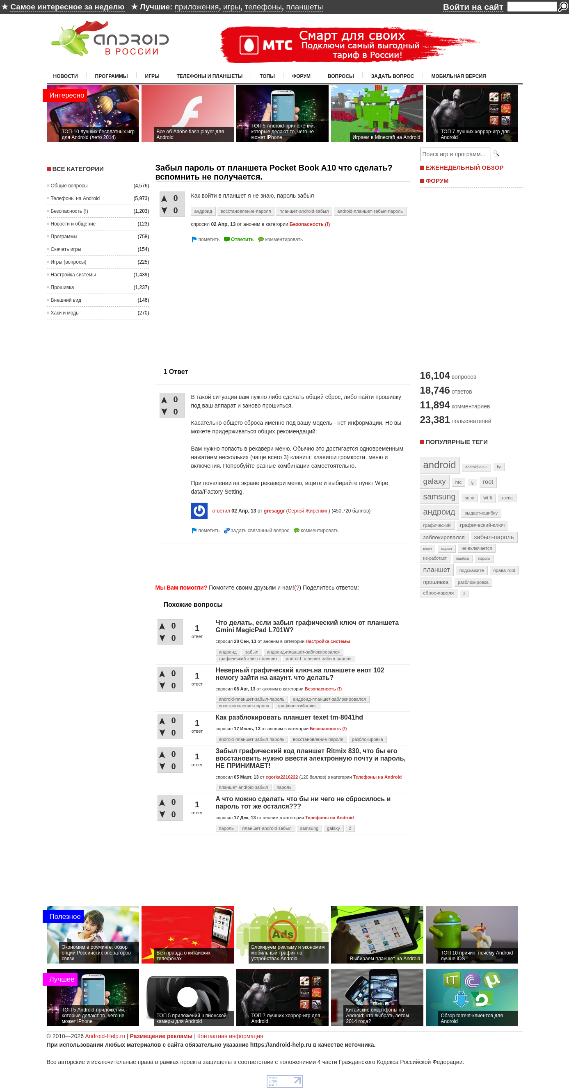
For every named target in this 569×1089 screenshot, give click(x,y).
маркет (446, 549)
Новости (65, 76)
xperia (506, 498)
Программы (111, 76)
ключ (427, 549)
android (439, 464)
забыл (251, 651)
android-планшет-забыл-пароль (370, 211)
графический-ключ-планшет (248, 658)
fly (499, 467)
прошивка (436, 582)
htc (458, 482)
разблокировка (367, 739)
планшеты (304, 6)
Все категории (78, 168)
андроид (203, 211)
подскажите (471, 570)
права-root (504, 570)
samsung (309, 828)
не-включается (477, 548)
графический (437, 525)
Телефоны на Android (75, 198)
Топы (267, 76)
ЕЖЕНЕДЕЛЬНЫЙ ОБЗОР (465, 167)
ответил (221, 511)
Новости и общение (73, 224)
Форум (301, 76)
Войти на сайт (473, 6)
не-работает (435, 558)
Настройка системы (73, 275)
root (488, 481)
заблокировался (444, 537)
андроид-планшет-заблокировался (303, 651)
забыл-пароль (494, 537)
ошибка (462, 558)
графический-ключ (297, 705)
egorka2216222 (282, 777)
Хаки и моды (65, 313)
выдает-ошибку (481, 512)
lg (472, 483)
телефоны (263, 6)
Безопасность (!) (69, 211)
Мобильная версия (459, 76)
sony (469, 497)
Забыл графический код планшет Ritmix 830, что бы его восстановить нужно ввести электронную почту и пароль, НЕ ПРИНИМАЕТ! (311, 758)
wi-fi (487, 498)
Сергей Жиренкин (308, 511)
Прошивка (62, 287)
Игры (152, 76)
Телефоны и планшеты (210, 76)
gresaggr (274, 511)
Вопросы (341, 76)
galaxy (333, 828)
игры (231, 6)
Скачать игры (66, 249)
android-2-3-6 (476, 467)
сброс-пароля (438, 593)
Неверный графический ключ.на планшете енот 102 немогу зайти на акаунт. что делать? (300, 674)
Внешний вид (66, 300)
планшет (436, 569)
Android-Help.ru (105, 1036)
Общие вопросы (69, 186)
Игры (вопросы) (69, 262)
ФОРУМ (437, 180)
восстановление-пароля (246, 211)
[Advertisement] (224, 301)
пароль (284, 787)
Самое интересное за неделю (67, 6)
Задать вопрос (392, 76)
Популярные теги (457, 441)
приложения (197, 6)
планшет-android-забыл (304, 211)
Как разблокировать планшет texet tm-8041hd (289, 717)
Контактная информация (230, 1036)
